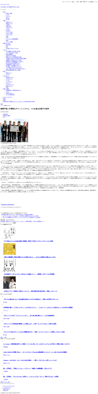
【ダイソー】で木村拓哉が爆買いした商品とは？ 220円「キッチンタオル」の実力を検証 (29, 323)
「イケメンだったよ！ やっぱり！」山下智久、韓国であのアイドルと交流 (20, 215)
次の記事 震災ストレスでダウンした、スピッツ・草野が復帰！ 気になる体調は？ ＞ (23, 221)
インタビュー (9, 81)
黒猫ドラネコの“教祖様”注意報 (13, 57)
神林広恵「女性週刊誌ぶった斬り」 (15, 61)
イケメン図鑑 (9, 41)
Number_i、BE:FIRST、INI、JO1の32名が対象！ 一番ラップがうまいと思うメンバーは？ (30, 360)
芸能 (4, 20)
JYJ (4, 117)
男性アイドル (6, 43)
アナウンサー (9, 34)
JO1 (7, 47)
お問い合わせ (6, 388)
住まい (7, 17)
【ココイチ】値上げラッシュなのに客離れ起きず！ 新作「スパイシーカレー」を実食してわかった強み (34, 332)
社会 (7, 87)
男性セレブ (9, 73)
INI (7, 45)
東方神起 (5, 114)
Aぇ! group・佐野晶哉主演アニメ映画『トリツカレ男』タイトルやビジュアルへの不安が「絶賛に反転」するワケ (36, 344)
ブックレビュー (10, 84)
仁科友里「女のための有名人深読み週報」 (16, 58)
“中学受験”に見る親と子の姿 (13, 51)
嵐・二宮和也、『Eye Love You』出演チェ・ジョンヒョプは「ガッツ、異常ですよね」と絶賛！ (31, 376)
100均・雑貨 (9, 13)
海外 (4, 71)
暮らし (5, 12)
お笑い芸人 (9, 26)
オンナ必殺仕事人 (10, 94)
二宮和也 (5, 371)
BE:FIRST (8, 44)
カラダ (7, 14)
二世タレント (9, 27)
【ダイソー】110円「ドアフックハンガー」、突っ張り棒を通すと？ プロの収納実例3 (28, 315)
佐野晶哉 (5, 346)
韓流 (7, 40)
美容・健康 (6, 88)
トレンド (8, 16)
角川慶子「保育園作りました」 (14, 65)
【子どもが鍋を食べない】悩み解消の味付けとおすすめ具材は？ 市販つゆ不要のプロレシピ (30, 299)
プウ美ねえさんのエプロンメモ (14, 67)
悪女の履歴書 (9, 54)
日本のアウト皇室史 (11, 55)
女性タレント (9, 22)
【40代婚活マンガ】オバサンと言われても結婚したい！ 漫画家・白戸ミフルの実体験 (28, 274)
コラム (5, 49)
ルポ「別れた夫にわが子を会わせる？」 (16, 68)
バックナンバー (7, 387)
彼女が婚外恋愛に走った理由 (13, 70)
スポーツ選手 (9, 33)
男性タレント (9, 23)
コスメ (7, 91)
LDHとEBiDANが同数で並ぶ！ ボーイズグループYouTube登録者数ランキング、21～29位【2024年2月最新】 (35, 352)
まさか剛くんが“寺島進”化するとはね (10, 6)
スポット (8, 83)
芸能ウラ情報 (6, 115)
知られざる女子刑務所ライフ (13, 62)
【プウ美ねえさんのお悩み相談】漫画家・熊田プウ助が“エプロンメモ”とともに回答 (28, 241)
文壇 (7, 37)
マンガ (7, 80)
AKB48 (8, 24)
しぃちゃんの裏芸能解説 (12, 39)
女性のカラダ (9, 93)
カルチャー (6, 75)
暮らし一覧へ (4, 337)
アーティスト (9, 31)
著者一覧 (5, 390)
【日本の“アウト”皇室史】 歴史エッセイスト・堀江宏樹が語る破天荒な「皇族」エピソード (30, 291)
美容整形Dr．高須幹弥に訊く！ (14, 90)
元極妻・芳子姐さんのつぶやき (14, 60)
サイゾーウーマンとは (8, 386)
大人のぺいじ (9, 78)
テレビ (7, 29)
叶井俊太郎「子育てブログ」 (13, 64)
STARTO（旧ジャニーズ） (12, 48)
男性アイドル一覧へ (5, 382)
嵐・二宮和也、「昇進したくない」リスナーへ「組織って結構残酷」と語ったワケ (27, 368)
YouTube (8, 30)
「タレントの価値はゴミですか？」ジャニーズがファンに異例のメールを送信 (21, 217)
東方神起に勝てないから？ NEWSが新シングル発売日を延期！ (17, 214)
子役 (7, 36)
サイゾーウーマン (5, 4)
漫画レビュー (9, 86)
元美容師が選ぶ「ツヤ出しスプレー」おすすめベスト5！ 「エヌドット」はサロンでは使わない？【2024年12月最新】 (38, 307)
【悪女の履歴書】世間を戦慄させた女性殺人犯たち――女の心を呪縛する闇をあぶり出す (29, 257)
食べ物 (7, 19)
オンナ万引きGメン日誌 (12, 52)
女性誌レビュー (10, 77)
